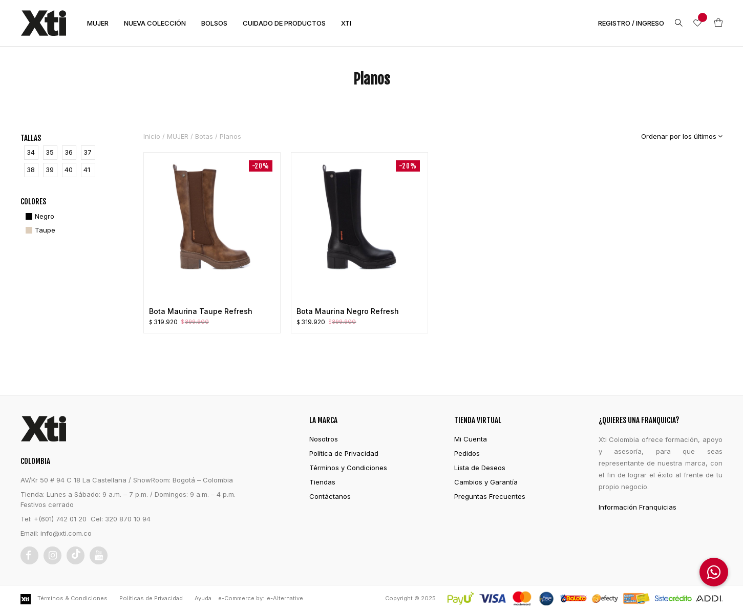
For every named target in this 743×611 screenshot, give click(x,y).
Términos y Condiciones (348, 467)
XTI (346, 23)
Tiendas (322, 482)
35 (50, 152)
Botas (204, 136)
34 (31, 152)
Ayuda (203, 598)
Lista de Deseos (479, 467)
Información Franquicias (637, 507)
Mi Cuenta (470, 439)
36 (69, 152)
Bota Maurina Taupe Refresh (200, 311)
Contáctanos (330, 496)
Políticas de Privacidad (151, 598)
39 (50, 169)
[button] (713, 572)
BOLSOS (214, 23)
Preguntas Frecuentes (489, 496)
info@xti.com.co (66, 533)
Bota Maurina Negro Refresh (347, 311)
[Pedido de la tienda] (674, 136)
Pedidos (467, 453)
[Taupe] (39, 230)
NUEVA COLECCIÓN (155, 23)
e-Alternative (285, 598)
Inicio (151, 136)
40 (69, 169)
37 (87, 152)
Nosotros (323, 439)
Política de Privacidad (343, 453)
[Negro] (38, 216)
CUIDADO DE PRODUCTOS (284, 23)
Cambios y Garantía (486, 482)
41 (86, 169)
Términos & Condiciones (72, 598)
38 (31, 169)
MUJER (98, 23)
